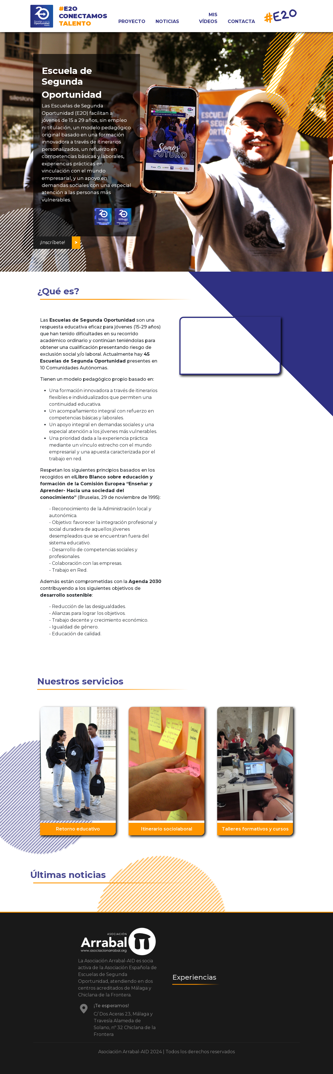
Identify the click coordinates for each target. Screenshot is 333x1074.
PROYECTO (131, 21)
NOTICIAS (167, 21)
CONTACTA (241, 21)
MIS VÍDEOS (208, 18)
